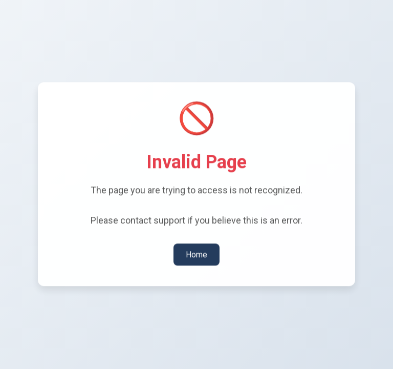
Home (196, 254)
